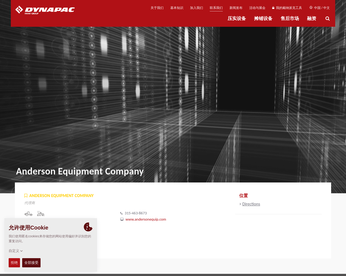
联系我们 (216, 8)
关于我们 (157, 8)
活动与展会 (257, 8)
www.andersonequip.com (145, 219)
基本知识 (176, 8)
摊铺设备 (263, 18)
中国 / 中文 (320, 8)
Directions (251, 204)
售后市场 (290, 18)
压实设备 (237, 18)
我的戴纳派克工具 (287, 8)
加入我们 (196, 8)
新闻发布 (235, 8)
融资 (311, 18)
